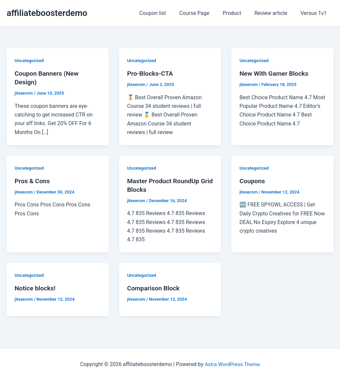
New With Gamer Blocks (275, 73)
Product (238, 13)
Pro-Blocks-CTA (151, 73)
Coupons (252, 181)
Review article (274, 13)
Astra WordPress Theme (232, 364)
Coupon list (164, 13)
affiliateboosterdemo (47, 13)
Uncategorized (30, 60)
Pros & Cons (33, 181)
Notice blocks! (36, 288)
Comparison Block (154, 288)
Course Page (204, 13)
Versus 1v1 (315, 13)
